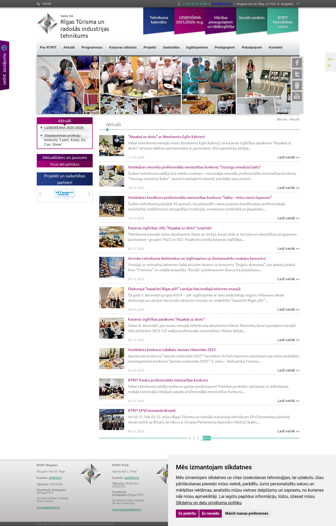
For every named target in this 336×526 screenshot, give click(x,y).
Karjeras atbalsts (123, 47)
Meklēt (44, 4)
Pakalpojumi (252, 47)
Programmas (92, 47)
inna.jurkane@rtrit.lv (48, 507)
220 (205, 438)
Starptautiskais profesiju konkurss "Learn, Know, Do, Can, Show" (65, 140)
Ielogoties (287, 4)
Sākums (281, 119)
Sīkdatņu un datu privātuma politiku (209, 502)
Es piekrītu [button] (187, 513)
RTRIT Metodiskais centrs (283, 22)
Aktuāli (69, 47)
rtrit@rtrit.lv (222, 3)
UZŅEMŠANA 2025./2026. (64, 128)
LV (298, 3)
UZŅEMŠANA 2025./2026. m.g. (189, 19)
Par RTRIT (48, 47)
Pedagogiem (225, 47)
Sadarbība (171, 47)
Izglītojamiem (197, 47)
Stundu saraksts (252, 17)
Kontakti (275, 47)
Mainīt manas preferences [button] (246, 513)
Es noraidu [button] (210, 513)
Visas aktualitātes (64, 164)
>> (209, 438)
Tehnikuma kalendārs (159, 19)
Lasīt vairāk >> (288, 157)
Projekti (150, 47)
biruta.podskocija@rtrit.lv (126, 509)
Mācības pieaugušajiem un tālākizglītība (220, 22)
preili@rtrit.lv (131, 477)
